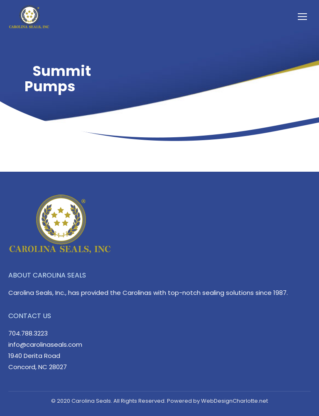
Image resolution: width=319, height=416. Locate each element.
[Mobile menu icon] (302, 16)
